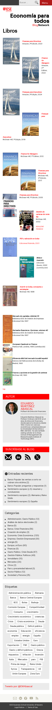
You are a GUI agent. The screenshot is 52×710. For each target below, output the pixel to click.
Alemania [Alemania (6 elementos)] (39, 593)
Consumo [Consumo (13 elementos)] (18, 612)
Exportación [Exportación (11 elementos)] (13, 645)
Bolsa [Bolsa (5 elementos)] (24, 603)
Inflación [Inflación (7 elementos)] (27, 655)
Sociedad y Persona (17, 575)
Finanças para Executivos (32, 92)
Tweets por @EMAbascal (18, 686)
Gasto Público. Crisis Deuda (20, 552)
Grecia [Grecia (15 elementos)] (40, 650)
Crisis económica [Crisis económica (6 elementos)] (25, 622)
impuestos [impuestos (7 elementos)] (13, 655)
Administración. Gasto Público (21, 519)
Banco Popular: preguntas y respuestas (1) (27, 486)
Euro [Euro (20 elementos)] (35, 641)
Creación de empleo (17, 532)
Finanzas (12, 549)
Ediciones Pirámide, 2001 (29, 243)
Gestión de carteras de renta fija (42, 214)
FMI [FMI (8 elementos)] (25, 645)
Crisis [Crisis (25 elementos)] (10, 622)
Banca (10, 526)
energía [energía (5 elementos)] (26, 636)
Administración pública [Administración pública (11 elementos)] (20, 593)
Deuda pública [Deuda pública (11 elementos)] (17, 626)
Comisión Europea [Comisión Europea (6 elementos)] (16, 607)
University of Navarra (35, 705)
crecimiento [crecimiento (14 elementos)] (32, 612)
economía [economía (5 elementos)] (12, 631)
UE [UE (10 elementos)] (39, 669)
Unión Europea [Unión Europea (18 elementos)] (19, 674)
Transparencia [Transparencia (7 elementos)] (27, 669)
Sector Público (14, 572)
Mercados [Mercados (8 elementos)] (22, 660)
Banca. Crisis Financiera (18, 529)
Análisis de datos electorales (21, 522)
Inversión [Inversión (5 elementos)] (39, 655)
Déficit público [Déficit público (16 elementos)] (35, 626)
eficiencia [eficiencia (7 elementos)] (40, 631)
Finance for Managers (29, 154)
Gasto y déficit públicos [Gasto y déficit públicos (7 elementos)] (21, 650)
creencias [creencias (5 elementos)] (39, 617)
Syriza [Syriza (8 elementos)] (14, 669)
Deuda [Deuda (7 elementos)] (41, 622)
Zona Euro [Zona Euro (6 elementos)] (35, 674)
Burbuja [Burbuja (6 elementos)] (34, 603)
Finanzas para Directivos (31, 41)
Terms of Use (33, 707)
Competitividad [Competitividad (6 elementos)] (36, 607)
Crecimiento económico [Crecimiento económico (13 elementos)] (19, 617)
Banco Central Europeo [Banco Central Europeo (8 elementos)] (31, 598)
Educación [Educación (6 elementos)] (26, 631)
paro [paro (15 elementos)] (33, 660)
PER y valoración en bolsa (29, 239)
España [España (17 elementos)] (37, 636)
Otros (10, 565)
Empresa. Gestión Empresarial (21, 539)
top (4, 389)
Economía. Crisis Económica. (21, 536)
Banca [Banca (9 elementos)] (13, 598)
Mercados (12, 562)
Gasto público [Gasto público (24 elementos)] (38, 645)
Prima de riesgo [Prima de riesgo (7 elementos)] (18, 664)
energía (11, 542)
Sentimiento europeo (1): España (22, 502)
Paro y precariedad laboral (20, 569)
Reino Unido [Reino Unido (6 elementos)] (35, 664)
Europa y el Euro (15, 545)
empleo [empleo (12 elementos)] (15, 636)
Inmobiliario (13, 559)
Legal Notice (19, 707)
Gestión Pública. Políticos (19, 555)
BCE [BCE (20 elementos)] (16, 603)
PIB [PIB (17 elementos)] (41, 660)
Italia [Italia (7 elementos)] (11, 660)
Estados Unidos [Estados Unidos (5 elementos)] (21, 641)
